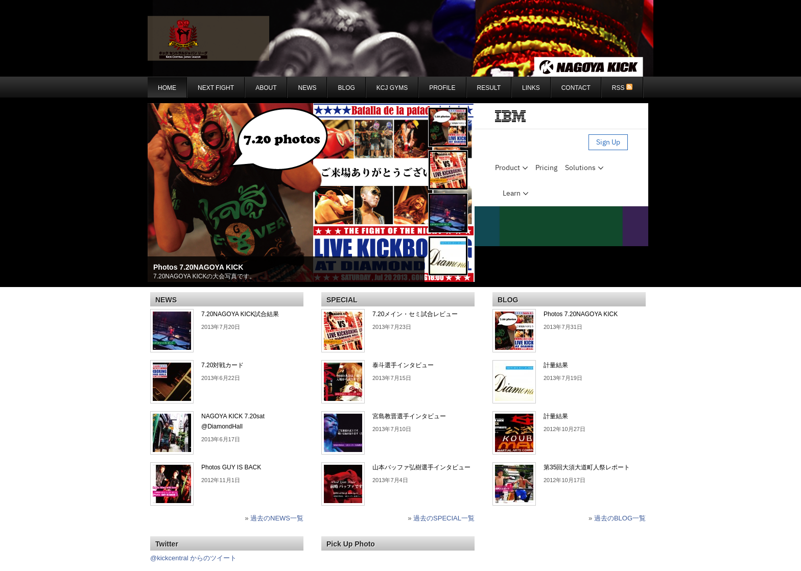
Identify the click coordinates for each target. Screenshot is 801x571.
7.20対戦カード (222, 365)
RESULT (489, 87)
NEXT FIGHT (216, 87)
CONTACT (576, 87)
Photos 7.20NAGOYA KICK (198, 267)
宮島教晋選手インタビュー (409, 416)
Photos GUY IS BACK (231, 467)
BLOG (346, 87)
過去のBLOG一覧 (620, 518)
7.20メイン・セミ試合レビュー (415, 314)
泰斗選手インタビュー (403, 365)
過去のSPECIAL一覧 (444, 518)
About (265, 87)
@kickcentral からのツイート (193, 558)
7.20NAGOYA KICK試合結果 (240, 314)
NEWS (307, 87)
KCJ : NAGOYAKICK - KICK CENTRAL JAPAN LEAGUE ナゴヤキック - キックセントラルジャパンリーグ (400, 38)
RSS (622, 87)
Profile (442, 87)
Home (167, 87)
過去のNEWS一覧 (276, 518)
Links (531, 87)
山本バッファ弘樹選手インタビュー (421, 467)
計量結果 (556, 365)
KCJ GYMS (392, 87)
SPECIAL (342, 300)
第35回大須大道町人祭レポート (587, 467)
